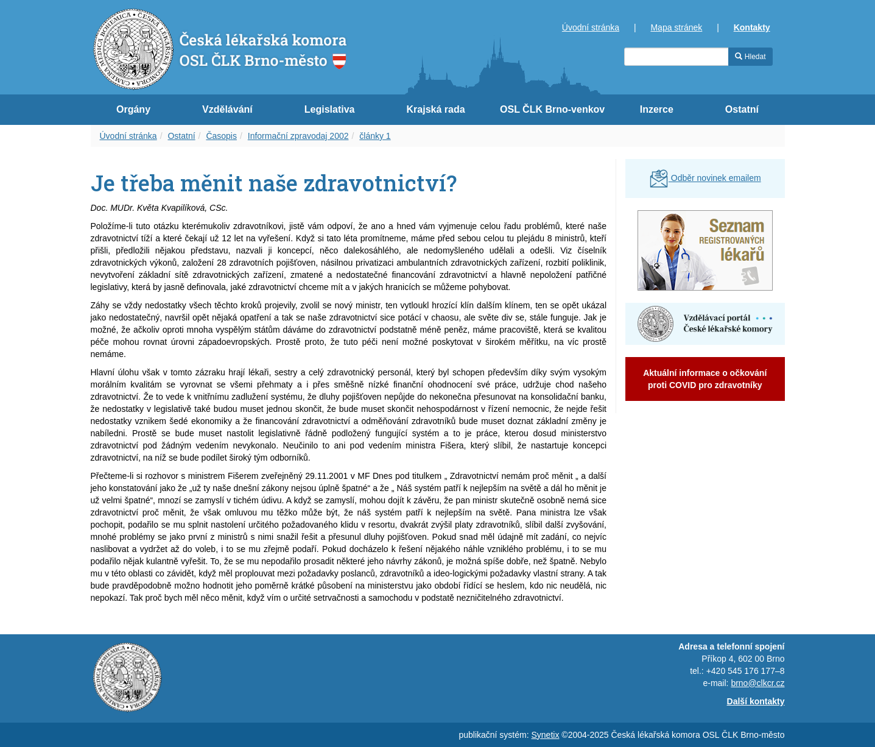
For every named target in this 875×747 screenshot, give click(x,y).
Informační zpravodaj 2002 (298, 136)
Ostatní (742, 109)
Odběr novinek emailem (705, 178)
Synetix (546, 735)
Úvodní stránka (590, 27)
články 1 (374, 136)
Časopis (221, 136)
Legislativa (329, 109)
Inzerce (656, 109)
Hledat (750, 56)
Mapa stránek (676, 27)
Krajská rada (436, 109)
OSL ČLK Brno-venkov (552, 109)
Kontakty (752, 27)
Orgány (133, 109)
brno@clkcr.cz (757, 683)
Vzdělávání (227, 109)
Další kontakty (756, 701)
